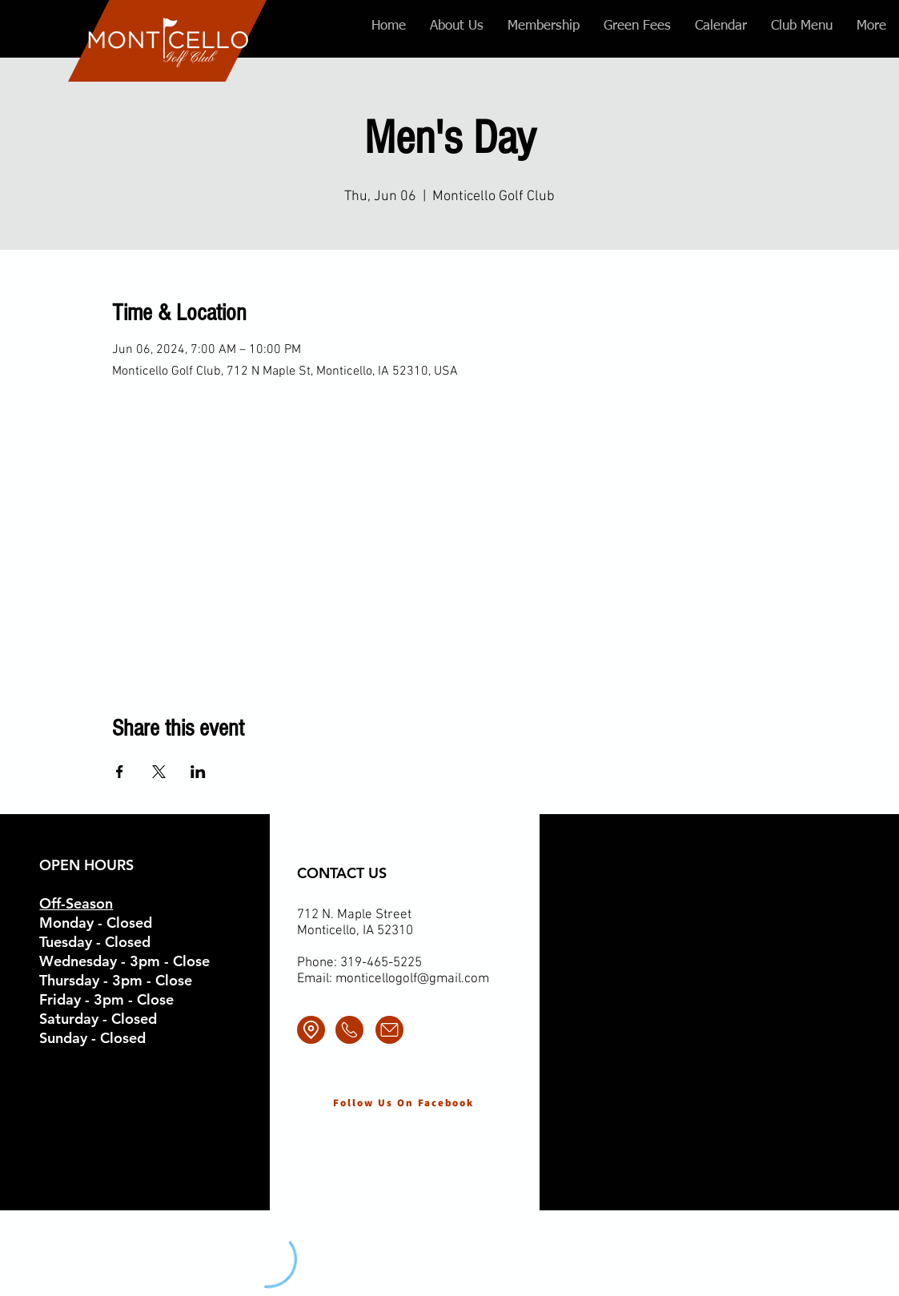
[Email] (389, 1030)
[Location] (311, 1030)
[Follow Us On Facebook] (403, 1103)
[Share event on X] (159, 771)
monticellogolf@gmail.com (412, 979)
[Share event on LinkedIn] (198, 771)
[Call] (349, 1030)
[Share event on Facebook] (119, 771)
